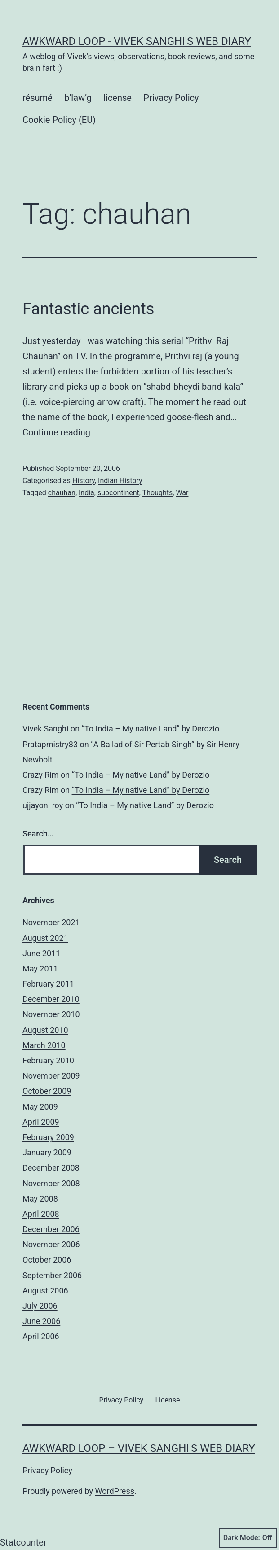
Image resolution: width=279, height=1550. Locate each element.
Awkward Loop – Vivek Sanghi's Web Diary (138, 1448)
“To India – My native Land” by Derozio (151, 728)
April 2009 (40, 1122)
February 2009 (48, 1137)
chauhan (61, 492)
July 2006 (40, 1306)
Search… (37, 833)
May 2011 (40, 968)
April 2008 (40, 1214)
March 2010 (44, 1045)
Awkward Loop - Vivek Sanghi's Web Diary (136, 41)
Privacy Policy (171, 97)
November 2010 (51, 1014)
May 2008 (40, 1198)
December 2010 (51, 999)
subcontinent (118, 492)
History (83, 480)
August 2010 (45, 1030)
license (117, 97)
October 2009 (46, 1091)
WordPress (114, 1491)
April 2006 (40, 1336)
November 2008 (51, 1183)
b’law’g (78, 97)
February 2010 (48, 1060)
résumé (37, 97)
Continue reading (56, 432)
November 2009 (51, 1075)
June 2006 (41, 1321)
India (86, 492)
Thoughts (157, 492)
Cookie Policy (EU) (59, 119)
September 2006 (52, 1275)
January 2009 (46, 1152)
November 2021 (51, 922)
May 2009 (40, 1106)
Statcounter (23, 1542)
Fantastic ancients (88, 309)
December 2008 (51, 1167)
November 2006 (51, 1244)
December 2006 (51, 1229)
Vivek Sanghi (45, 728)
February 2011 (48, 983)
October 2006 (46, 1259)
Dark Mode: (247, 1538)
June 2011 (41, 953)
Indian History (120, 480)
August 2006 (45, 1290)
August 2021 (45, 938)
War (182, 492)
